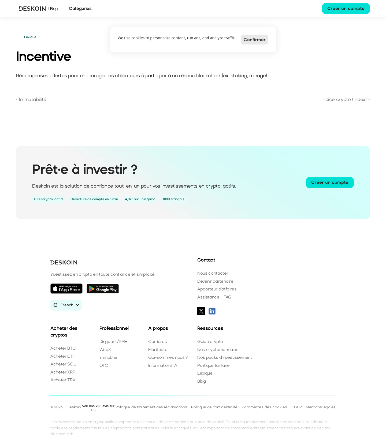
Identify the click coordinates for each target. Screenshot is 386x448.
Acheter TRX (62, 380)
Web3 (105, 349)
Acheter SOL (63, 364)
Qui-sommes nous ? (168, 357)
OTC (103, 365)
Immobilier (109, 357)
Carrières (157, 341)
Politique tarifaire (213, 365)
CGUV (296, 407)
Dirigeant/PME (113, 341)
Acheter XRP (62, 372)
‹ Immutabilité (31, 99)
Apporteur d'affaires (217, 289)
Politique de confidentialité (214, 407)
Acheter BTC (62, 348)
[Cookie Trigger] (264, 407)
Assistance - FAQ (214, 297)
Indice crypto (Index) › (345, 99)
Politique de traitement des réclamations (151, 407)
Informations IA (162, 365)
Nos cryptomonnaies (217, 349)
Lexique (205, 373)
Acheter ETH (62, 356)
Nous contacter (212, 273)
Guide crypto (210, 341)
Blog (201, 381)
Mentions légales (321, 407)
